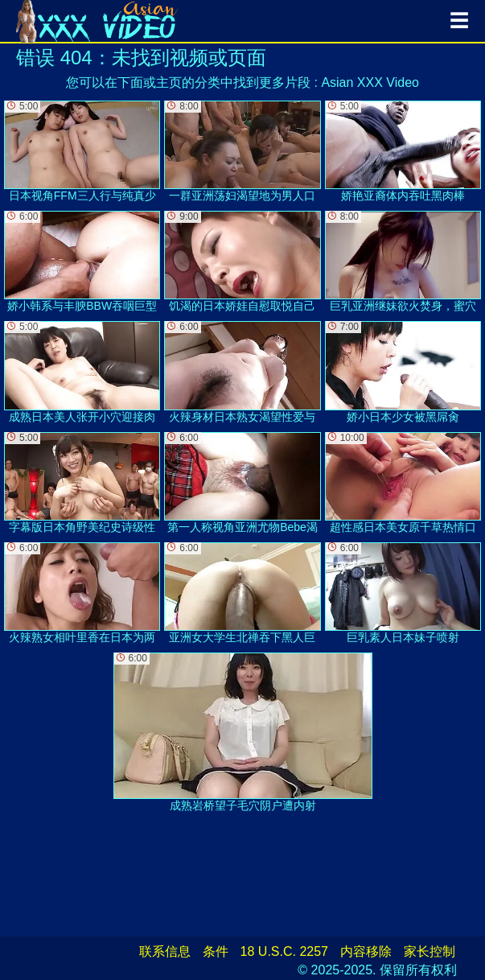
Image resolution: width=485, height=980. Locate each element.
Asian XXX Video (370, 82)
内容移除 (366, 951)
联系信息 (165, 951)
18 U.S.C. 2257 (284, 951)
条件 (215, 951)
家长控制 (429, 951)
